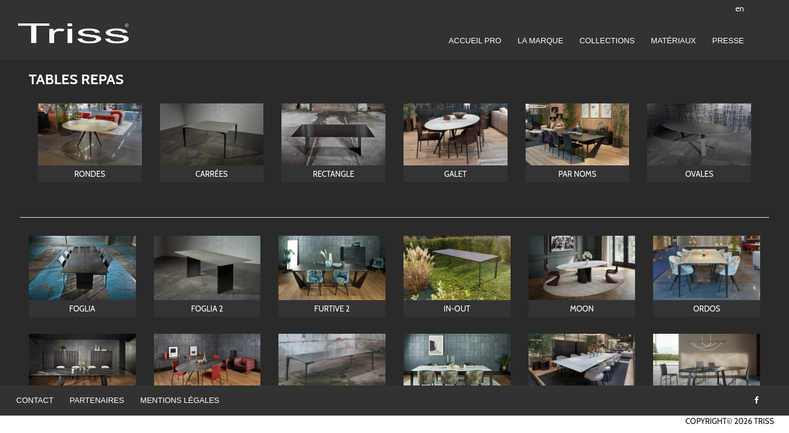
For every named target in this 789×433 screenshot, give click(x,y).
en (739, 8)
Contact (35, 400)
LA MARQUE (540, 40)
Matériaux (673, 40)
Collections (607, 40)
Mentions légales (179, 400)
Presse (728, 40)
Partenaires (97, 400)
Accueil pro (475, 40)
